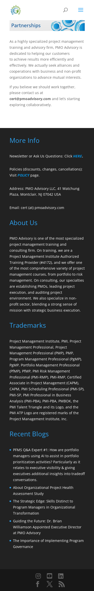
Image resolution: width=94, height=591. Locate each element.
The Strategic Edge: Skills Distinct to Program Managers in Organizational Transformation (44, 507)
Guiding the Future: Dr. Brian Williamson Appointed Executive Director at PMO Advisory (47, 527)
